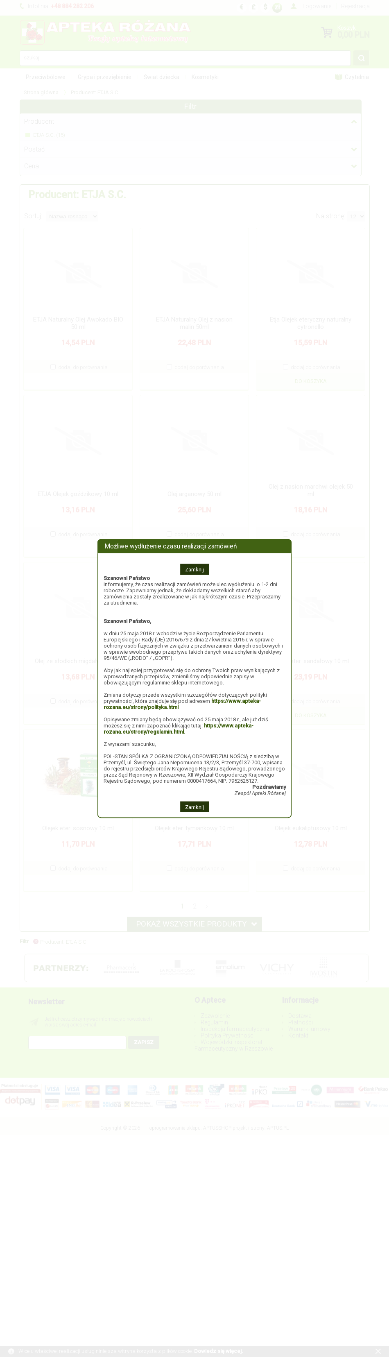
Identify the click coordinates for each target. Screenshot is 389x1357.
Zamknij (194, 569)
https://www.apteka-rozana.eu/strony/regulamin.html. (178, 728)
